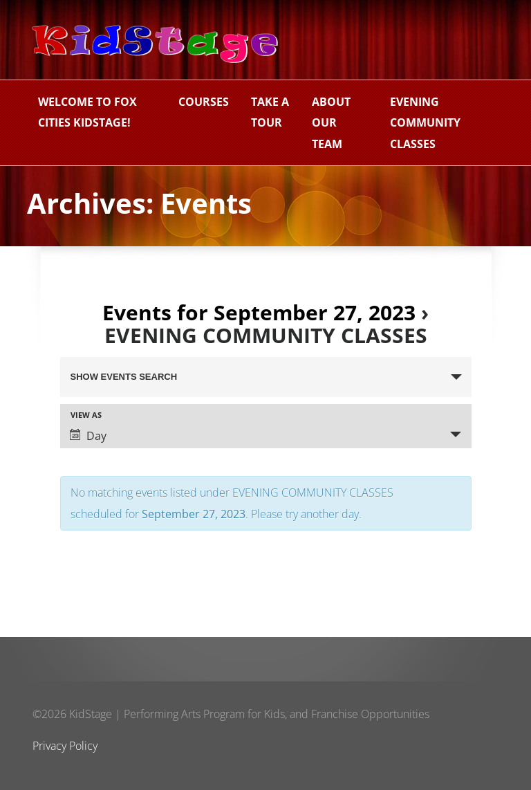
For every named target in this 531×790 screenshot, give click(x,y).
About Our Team (331, 122)
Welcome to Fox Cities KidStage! (87, 112)
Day (88, 435)
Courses (203, 101)
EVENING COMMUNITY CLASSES (425, 122)
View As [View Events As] (86, 415)
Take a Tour (270, 112)
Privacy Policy (64, 745)
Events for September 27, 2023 (259, 312)
